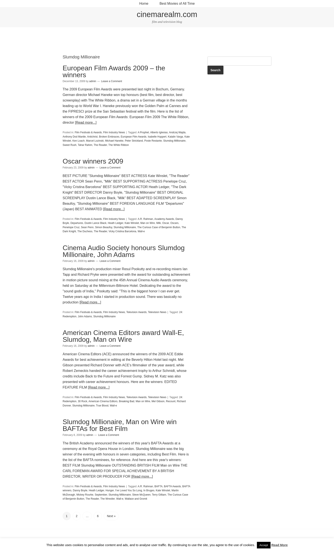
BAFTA (158, 486)
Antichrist (92, 136)
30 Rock (82, 401)
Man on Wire (147, 223)
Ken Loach (78, 140)
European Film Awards (134, 136)
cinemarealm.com (167, 14)
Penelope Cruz (71, 227)
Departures (77, 223)
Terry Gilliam (159, 494)
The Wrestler (107, 498)
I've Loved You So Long (128, 490)
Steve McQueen (141, 494)
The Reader (100, 145)
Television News (157, 312)
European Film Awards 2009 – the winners (114, 71)
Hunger (109, 490)
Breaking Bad (126, 401)
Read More (279, 545)
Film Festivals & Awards (88, 132)
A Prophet (143, 132)
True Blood (102, 405)
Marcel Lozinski (95, 140)
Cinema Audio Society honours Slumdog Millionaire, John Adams (124, 251)
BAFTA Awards (172, 486)
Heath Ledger (115, 223)
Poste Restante (153, 140)
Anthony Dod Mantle (74, 136)
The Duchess (84, 231)
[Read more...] (85, 122)
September (101, 494)
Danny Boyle (80, 490)
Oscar (165, 223)
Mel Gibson (158, 401)
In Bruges (148, 490)
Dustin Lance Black (96, 223)
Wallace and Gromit (136, 498)
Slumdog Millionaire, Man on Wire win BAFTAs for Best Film (120, 425)
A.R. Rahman (145, 219)
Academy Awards (164, 219)
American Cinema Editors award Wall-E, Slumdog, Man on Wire (123, 336)
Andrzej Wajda (177, 132)
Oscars (174, 223)
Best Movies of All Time (177, 3)
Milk (158, 223)
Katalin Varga (175, 136)
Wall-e (141, 231)
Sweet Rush (69, 145)
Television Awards (136, 312)
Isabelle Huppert (157, 136)
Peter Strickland (134, 140)
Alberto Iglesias (159, 132)
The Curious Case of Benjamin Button (158, 227)
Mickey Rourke (84, 494)
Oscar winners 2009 (93, 161)
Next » (111, 516)
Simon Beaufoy (103, 227)
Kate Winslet (132, 223)
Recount (171, 401)
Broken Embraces (109, 136)
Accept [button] (263, 545)
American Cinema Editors (102, 401)
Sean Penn (87, 227)
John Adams (85, 316)
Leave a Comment (111, 81)
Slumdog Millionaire (174, 140)
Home (143, 3)
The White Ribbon (118, 145)
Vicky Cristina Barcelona (122, 231)
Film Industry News (114, 132)
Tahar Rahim (85, 145)
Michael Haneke (114, 140)
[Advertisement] (167, 41)
